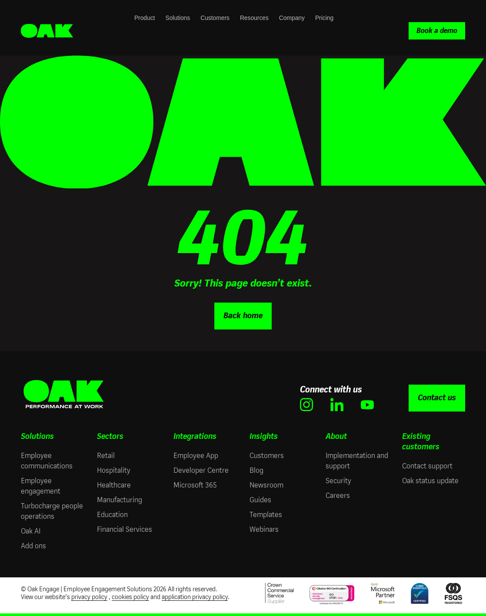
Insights (264, 436)
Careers (338, 495)
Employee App (195, 455)
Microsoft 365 (194, 485)
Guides (260, 499)
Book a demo (436, 30)
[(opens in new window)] (306, 404)
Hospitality (113, 470)
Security (338, 480)
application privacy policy (195, 597)
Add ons (33, 545)
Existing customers (420, 441)
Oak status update (430, 480)
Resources (254, 18)
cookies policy (130, 597)
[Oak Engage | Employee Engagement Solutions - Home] (47, 31)
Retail (106, 455)
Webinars (264, 529)
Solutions (177, 18)
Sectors (110, 436)
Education (112, 514)
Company (292, 18)
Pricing (324, 18)
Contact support (427, 466)
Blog (256, 470)
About (336, 436)
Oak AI (30, 531)
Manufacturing (119, 499)
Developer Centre (201, 470)
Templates (266, 514)
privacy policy (89, 597)
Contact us (437, 397)
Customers (215, 18)
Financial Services (124, 529)
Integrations (194, 436)
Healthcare (114, 485)
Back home (243, 315)
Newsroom (266, 485)
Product (144, 18)
